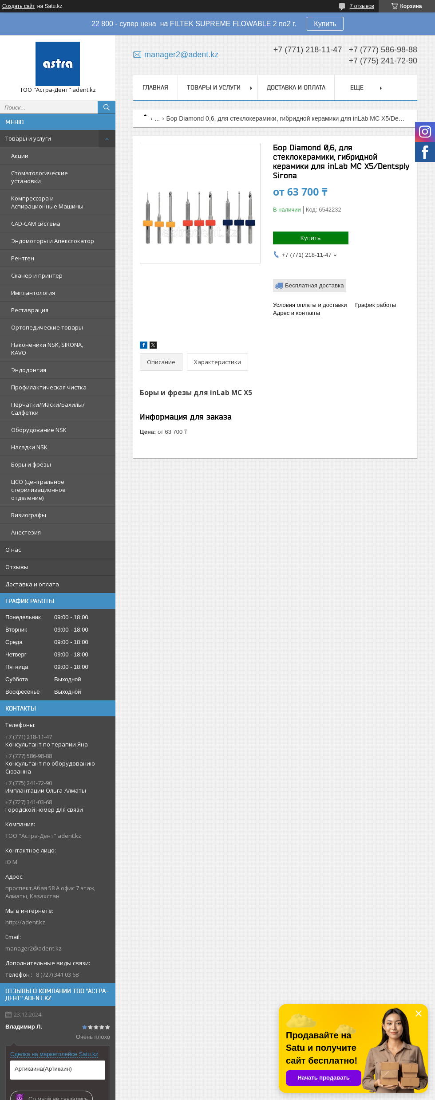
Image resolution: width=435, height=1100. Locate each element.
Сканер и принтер (37, 275)
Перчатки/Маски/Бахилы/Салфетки (48, 408)
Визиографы (28, 515)
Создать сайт (18, 6)
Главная (155, 87)
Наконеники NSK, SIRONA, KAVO (47, 349)
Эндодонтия (28, 370)
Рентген (22, 258)
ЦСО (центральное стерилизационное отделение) (38, 490)
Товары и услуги (28, 138)
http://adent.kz (25, 922)
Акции (19, 156)
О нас (13, 550)
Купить (325, 24)
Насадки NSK (29, 447)
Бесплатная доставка (314, 285)
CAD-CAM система (35, 224)
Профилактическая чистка (49, 387)
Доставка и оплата (32, 584)
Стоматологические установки (39, 177)
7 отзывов (362, 6)
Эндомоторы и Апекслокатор (52, 241)
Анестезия (26, 532)
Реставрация (29, 310)
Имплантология (33, 293)
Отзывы (16, 567)
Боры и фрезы (31, 464)
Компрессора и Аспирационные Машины (47, 202)
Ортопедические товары (47, 327)
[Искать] (106, 107)
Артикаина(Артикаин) (43, 1068)
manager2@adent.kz (33, 948)
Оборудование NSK (39, 430)
